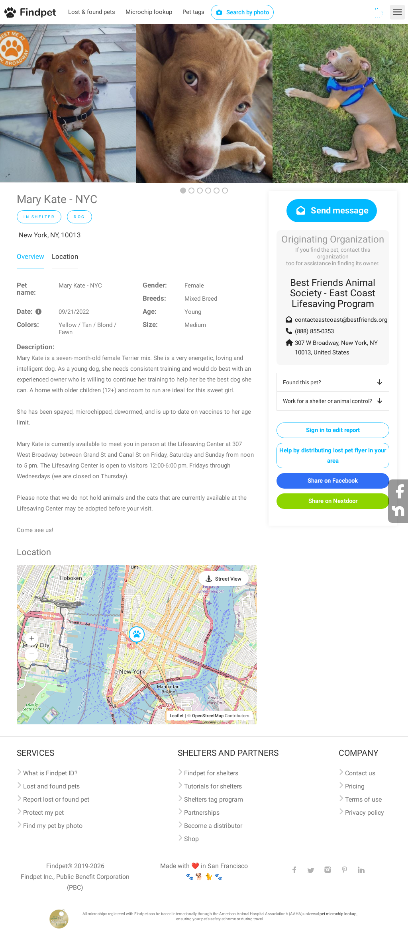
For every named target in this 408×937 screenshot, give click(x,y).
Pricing (355, 786)
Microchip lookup (149, 12)
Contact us (360, 773)
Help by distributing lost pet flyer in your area (332, 455)
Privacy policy (364, 812)
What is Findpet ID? (50, 773)
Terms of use (363, 799)
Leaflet (177, 715)
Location (65, 256)
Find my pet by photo (52, 825)
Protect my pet (43, 812)
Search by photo (242, 12)
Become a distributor (213, 825)
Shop (191, 839)
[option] (68, 103)
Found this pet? (334, 382)
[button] (131, 626)
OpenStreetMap (208, 715)
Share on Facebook (333, 480)
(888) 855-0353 (314, 331)
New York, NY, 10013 (50, 235)
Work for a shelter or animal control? (334, 401)
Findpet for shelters (211, 773)
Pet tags (193, 12)
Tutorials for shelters (213, 786)
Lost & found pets (91, 12)
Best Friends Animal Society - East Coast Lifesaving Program (332, 293)
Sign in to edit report (333, 430)
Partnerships (202, 812)
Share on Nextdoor (332, 501)
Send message (332, 210)
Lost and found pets (51, 786)
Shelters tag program (213, 799)
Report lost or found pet (56, 799)
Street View (228, 579)
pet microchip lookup (338, 914)
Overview (30, 256)
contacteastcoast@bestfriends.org (341, 319)
